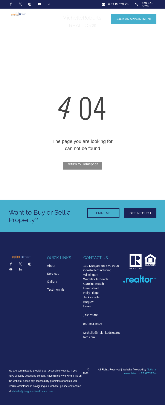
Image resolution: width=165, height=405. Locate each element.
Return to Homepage (83, 164)
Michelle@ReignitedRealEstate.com (32, 391)
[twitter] (20, 5)
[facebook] (11, 5)
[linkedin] (49, 5)
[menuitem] (63, 266)
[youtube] (39, 5)
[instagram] (30, 5)
